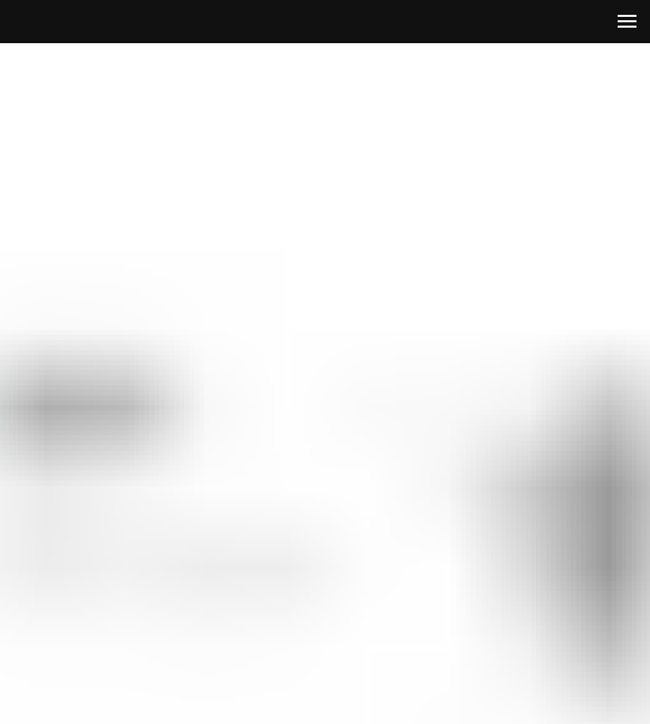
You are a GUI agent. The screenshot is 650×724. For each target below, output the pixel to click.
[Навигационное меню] (627, 21)
